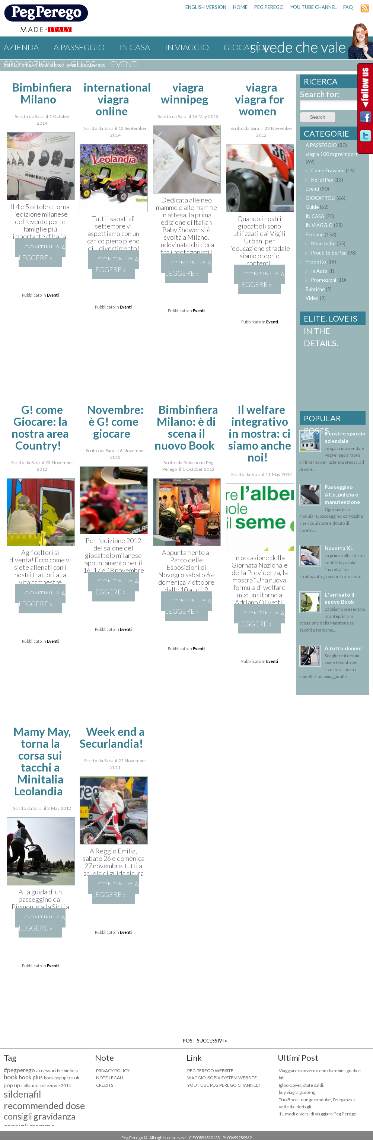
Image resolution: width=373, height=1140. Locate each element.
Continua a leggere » (42, 252)
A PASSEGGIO (79, 47)
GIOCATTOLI (320, 198)
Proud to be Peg (329, 253)
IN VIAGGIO (187, 47)
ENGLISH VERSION (205, 7)
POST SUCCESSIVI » (205, 1041)
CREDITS (104, 1085)
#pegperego (19, 1069)
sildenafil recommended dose (44, 1099)
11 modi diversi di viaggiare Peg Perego (317, 1114)
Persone (314, 234)
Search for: (319, 94)
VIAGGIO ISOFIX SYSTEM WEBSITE (222, 1077)
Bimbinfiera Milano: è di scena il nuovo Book (186, 427)
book (11, 1077)
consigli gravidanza (40, 1116)
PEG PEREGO (269, 7)
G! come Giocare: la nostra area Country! (40, 427)
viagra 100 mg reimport (331, 154)
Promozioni (30, 64)
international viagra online (117, 99)
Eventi (125, 64)
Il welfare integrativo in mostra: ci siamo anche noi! (259, 433)
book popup (55, 1077)
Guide (83, 64)
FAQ (348, 7)
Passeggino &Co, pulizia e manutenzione (342, 494)
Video (312, 298)
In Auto (319, 271)
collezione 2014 (55, 1085)
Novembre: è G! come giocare (115, 421)
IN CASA (134, 47)
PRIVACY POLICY (113, 1070)
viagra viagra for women (259, 99)
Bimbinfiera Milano (42, 93)
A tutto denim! (343, 648)
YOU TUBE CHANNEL (313, 7)
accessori (46, 1070)
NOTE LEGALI (109, 1077)
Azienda (21, 47)
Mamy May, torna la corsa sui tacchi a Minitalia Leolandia (42, 761)
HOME (240, 7)
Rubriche (315, 289)
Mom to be (323, 243)
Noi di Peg (322, 180)
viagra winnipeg (184, 93)
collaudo (29, 1085)
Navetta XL (339, 548)
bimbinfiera (68, 1070)
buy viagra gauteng (297, 1092)
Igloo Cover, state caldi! (302, 1085)
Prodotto (316, 262)
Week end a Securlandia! (112, 737)
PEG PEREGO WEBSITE (210, 1070)
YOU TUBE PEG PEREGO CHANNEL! (223, 1085)
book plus (31, 1077)
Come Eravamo (328, 170)
